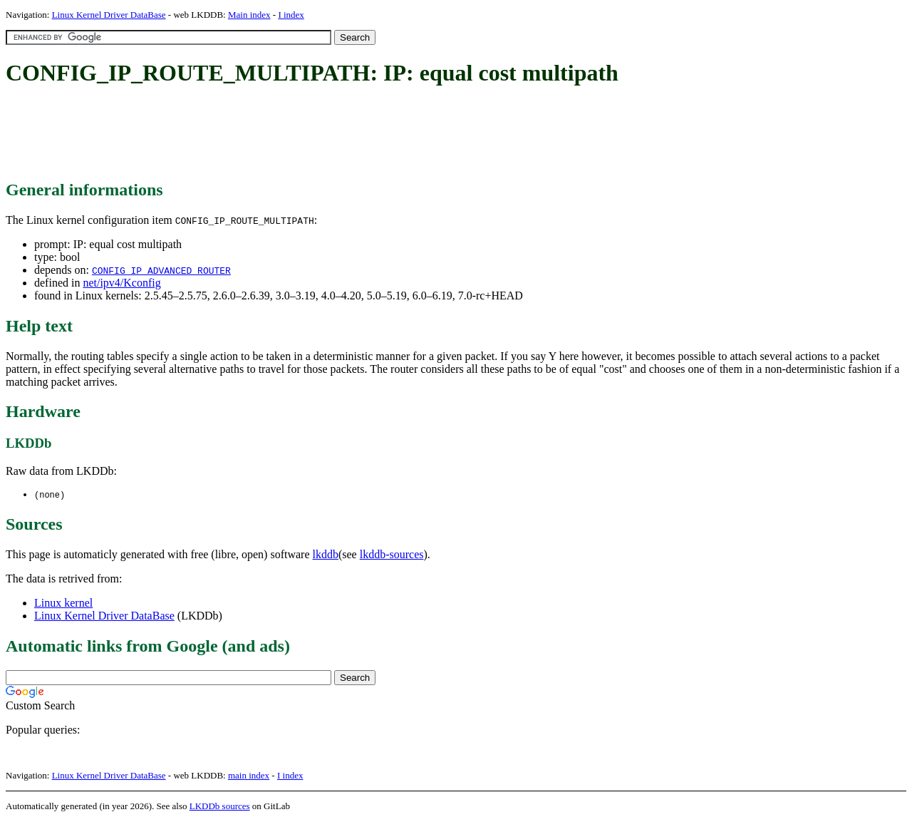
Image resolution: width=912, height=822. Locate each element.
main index (248, 776)
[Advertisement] (265, 134)
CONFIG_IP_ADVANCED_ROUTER (161, 270)
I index (291, 14)
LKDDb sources (220, 806)
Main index (249, 14)
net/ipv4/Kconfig (121, 283)
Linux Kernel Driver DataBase (109, 14)
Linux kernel (63, 603)
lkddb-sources (392, 555)
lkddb (325, 555)
